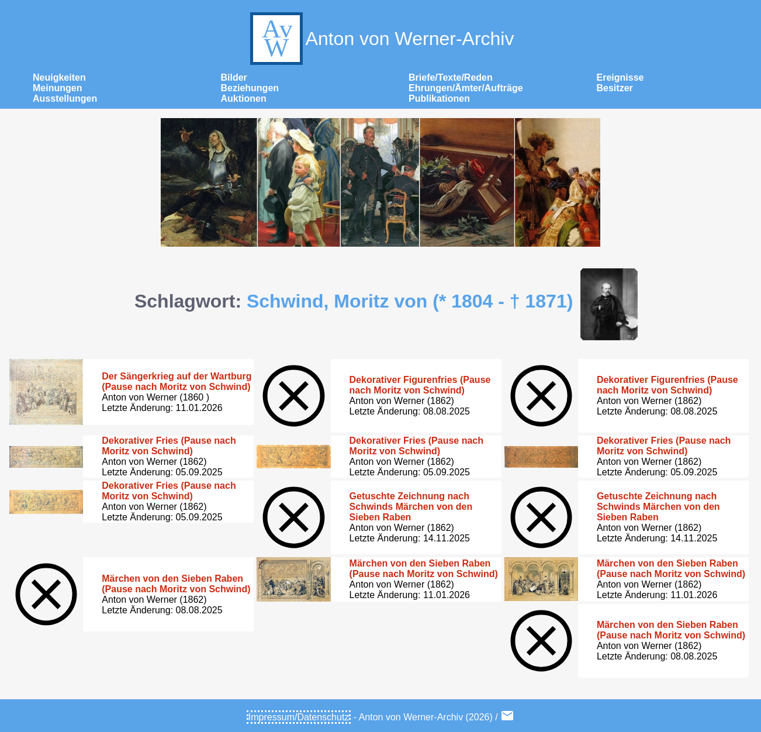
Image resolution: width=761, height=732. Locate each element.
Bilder (234, 77)
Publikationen (439, 98)
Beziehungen (250, 88)
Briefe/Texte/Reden (451, 77)
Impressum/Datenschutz (299, 717)
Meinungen (57, 88)
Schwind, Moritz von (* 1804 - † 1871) (410, 301)
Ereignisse (620, 77)
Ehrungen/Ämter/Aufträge (466, 88)
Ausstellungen (65, 98)
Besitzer (615, 88)
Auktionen (244, 98)
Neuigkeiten (59, 77)
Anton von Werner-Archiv (380, 38)
